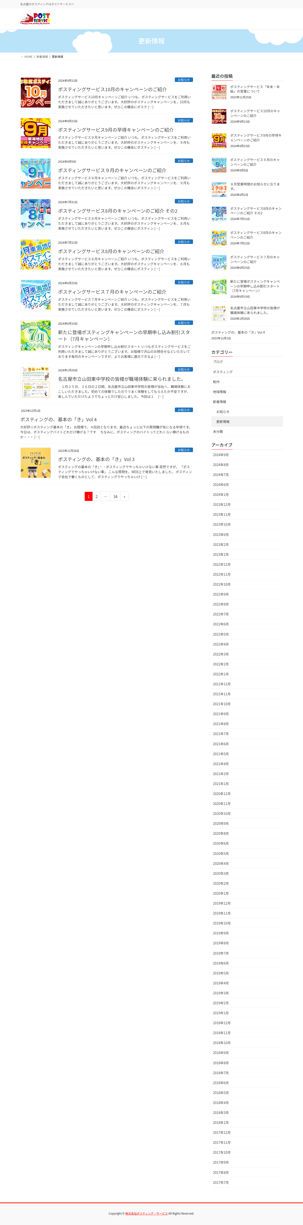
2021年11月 (222, 693)
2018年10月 (222, 1042)
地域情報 (219, 391)
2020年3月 (221, 873)
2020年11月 (222, 803)
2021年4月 (221, 763)
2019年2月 (221, 1003)
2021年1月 (221, 783)
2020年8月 (221, 833)
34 (115, 497)
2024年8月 (221, 464)
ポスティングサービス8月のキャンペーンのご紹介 (111, 251)
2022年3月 (221, 654)
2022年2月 (221, 664)
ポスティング (223, 371)
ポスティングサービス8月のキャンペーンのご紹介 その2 (117, 210)
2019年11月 (222, 913)
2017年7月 (221, 1182)
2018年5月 (221, 1092)
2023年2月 (221, 544)
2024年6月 (221, 484)
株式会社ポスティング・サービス (146, 1213)
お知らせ (184, 79)
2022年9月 (221, 594)
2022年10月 (222, 584)
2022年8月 (221, 604)
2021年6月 (221, 743)
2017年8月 (221, 1172)
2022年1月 (221, 674)
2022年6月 (221, 624)
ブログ (218, 361)
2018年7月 (221, 1072)
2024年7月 (221, 474)
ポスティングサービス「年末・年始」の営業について (255, 89)
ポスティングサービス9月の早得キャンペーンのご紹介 (116, 129)
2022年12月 (222, 564)
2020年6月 (221, 843)
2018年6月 (221, 1082)
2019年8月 (221, 943)
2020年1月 (221, 893)
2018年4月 (221, 1102)
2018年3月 (221, 1112)
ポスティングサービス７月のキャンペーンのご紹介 (112, 291)
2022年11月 (222, 574)
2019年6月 (221, 963)
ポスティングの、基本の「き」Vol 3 (96, 459)
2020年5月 (221, 853)
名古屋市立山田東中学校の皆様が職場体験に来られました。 (122, 378)
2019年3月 (221, 993)
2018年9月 (221, 1052)
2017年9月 (221, 1162)
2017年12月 (222, 1132)
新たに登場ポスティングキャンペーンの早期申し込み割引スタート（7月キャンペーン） (124, 335)
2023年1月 (221, 554)
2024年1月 (221, 494)
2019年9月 (221, 933)
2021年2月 (221, 773)
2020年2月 (221, 883)
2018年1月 (221, 1122)
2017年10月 (222, 1152)
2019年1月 (221, 1012)
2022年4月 (221, 644)
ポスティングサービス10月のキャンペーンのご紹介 (112, 89)
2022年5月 (221, 634)
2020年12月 (222, 793)
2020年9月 (221, 823)
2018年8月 (221, 1062)
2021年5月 (221, 753)
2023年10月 (222, 524)
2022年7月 (221, 614)
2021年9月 (221, 713)
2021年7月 (221, 733)
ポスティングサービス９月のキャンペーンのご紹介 (112, 170)
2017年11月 (222, 1142)
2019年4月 (221, 983)
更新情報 (223, 421)
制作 (216, 381)
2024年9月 (221, 454)
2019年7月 (221, 953)
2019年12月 (222, 903)
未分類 (218, 431)
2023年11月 (222, 514)
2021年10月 (222, 703)
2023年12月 (222, 504)
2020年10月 (222, 813)
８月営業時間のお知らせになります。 (255, 186)
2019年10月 (222, 923)
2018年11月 (222, 1032)
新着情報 (219, 401)
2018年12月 (222, 1022)
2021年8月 (221, 723)
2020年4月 (221, 863)
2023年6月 (221, 534)
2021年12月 (222, 684)
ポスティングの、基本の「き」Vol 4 (58, 419)
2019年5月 (221, 973)
